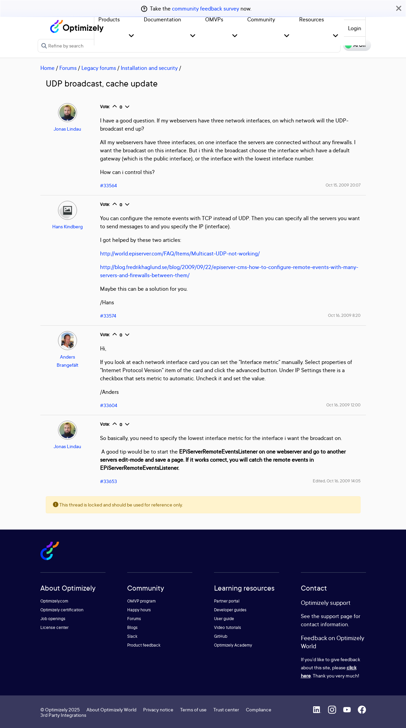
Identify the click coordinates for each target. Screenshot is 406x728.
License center (54, 627)
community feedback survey (205, 8)
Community (261, 19)
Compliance (258, 709)
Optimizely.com (54, 601)
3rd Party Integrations (63, 715)
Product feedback (143, 645)
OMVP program (141, 601)
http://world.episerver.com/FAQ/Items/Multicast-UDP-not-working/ (180, 253)
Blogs (132, 627)
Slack (132, 636)
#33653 (108, 481)
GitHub (220, 636)
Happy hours (139, 610)
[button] (131, 36)
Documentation (162, 19)
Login (354, 28)
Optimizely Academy (233, 645)
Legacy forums (98, 68)
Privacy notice (158, 709)
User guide (224, 618)
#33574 (108, 315)
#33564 (108, 185)
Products (109, 19)
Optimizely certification (61, 610)
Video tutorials (227, 627)
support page (336, 616)
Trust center (226, 709)
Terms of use (193, 709)
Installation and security (149, 68)
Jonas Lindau (67, 129)
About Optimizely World (111, 709)
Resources (311, 19)
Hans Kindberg (67, 226)
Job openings (52, 618)
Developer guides (230, 610)
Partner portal (226, 601)
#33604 (108, 405)
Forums (68, 68)
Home (47, 68)
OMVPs (214, 19)
